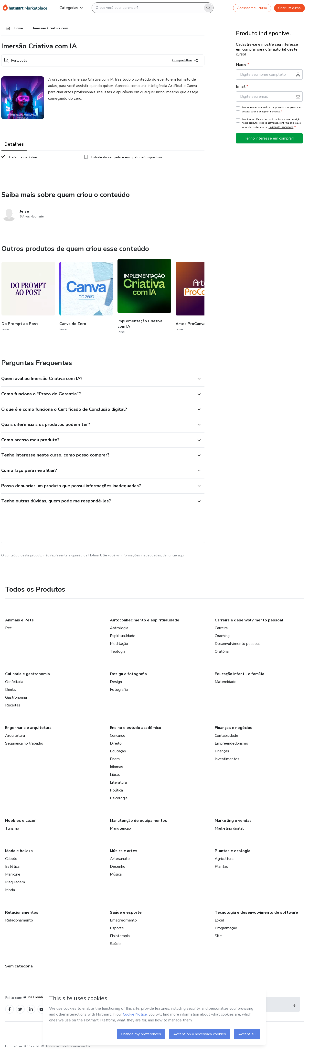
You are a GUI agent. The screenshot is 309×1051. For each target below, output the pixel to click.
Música (116, 874)
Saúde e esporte (126, 912)
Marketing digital (229, 828)
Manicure (12, 874)
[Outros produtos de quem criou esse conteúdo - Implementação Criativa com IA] (144, 297)
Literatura (118, 782)
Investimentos (227, 759)
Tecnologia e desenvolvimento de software (256, 912)
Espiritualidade (122, 636)
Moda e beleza (19, 851)
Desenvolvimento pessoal (237, 643)
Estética (12, 866)
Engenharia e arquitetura (28, 727)
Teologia (117, 651)
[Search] (208, 7)
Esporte (117, 928)
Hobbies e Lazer (20, 820)
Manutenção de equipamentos (138, 820)
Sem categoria (19, 966)
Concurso (117, 735)
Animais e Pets (19, 620)
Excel (219, 920)
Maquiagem (15, 882)
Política (116, 790)
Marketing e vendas (233, 820)
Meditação (119, 643)
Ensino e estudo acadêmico (135, 727)
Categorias (71, 8)
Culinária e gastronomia (27, 674)
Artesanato (120, 858)
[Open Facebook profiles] (9, 1009)
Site (218, 936)
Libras (115, 774)
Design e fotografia (128, 674)
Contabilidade (226, 735)
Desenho (117, 866)
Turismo (12, 828)
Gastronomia (16, 697)
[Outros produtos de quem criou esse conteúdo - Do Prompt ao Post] (28, 297)
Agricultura (224, 858)
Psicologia (119, 798)
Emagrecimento (123, 920)
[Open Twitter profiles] (20, 1009)
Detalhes (14, 144)
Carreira (221, 628)
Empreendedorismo (231, 743)
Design (116, 681)
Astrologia (119, 628)
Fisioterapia (120, 936)
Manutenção (120, 828)
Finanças (222, 751)
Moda (10, 890)
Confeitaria (14, 681)
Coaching (222, 636)
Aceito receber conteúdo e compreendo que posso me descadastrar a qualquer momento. (271, 109)
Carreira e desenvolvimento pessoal (249, 620)
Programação (226, 928)
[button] (97, 378)
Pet (8, 628)
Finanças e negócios (233, 727)
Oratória (222, 651)
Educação (118, 751)
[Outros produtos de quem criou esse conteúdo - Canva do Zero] (86, 297)
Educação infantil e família (239, 674)
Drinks (10, 689)
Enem (115, 759)
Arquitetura (15, 735)
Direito (116, 743)
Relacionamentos (21, 912)
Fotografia (119, 689)
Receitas (12, 705)
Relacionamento (19, 920)
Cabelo (11, 858)
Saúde (115, 943)
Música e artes (123, 851)
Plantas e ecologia (232, 851)
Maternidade (225, 681)
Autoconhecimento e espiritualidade (144, 620)
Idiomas (116, 766)
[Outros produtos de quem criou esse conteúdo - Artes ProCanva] (202, 297)
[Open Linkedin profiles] (31, 1009)
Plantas (221, 866)
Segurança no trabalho (24, 743)
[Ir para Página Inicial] (27, 8)
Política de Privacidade (281, 127)
